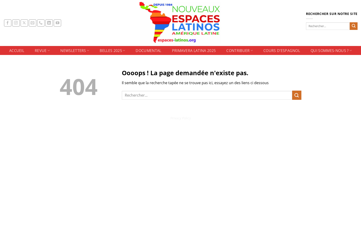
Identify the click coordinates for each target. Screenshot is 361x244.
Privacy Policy (180, 118)
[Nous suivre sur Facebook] (8, 23)
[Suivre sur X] (24, 23)
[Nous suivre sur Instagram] (16, 23)
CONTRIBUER (239, 50)
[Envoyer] (354, 26)
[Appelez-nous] (41, 23)
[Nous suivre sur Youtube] (57, 23)
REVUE (42, 50)
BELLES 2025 (112, 50)
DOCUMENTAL (148, 50)
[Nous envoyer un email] (32, 23)
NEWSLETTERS (74, 50)
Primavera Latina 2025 (194, 50)
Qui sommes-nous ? (331, 50)
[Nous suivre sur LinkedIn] (49, 23)
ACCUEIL (16, 50)
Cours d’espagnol (281, 50)
